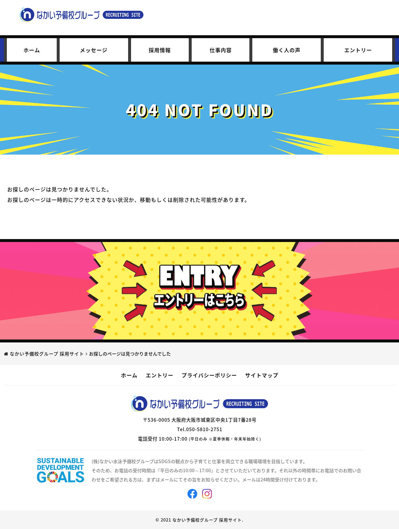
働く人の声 (287, 50)
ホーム (31, 50)
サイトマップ (261, 375)
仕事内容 (221, 50)
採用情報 (160, 50)
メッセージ (94, 50)
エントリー (358, 50)
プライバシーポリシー (209, 375)
